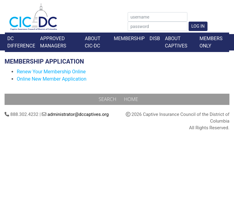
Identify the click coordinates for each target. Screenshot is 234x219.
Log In (198, 26)
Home (131, 99)
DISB (155, 38)
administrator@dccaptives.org (78, 114)
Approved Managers (53, 42)
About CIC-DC (92, 42)
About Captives (176, 42)
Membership (129, 38)
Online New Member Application (52, 79)
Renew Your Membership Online (51, 72)
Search (108, 99)
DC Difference (21, 42)
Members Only (211, 42)
